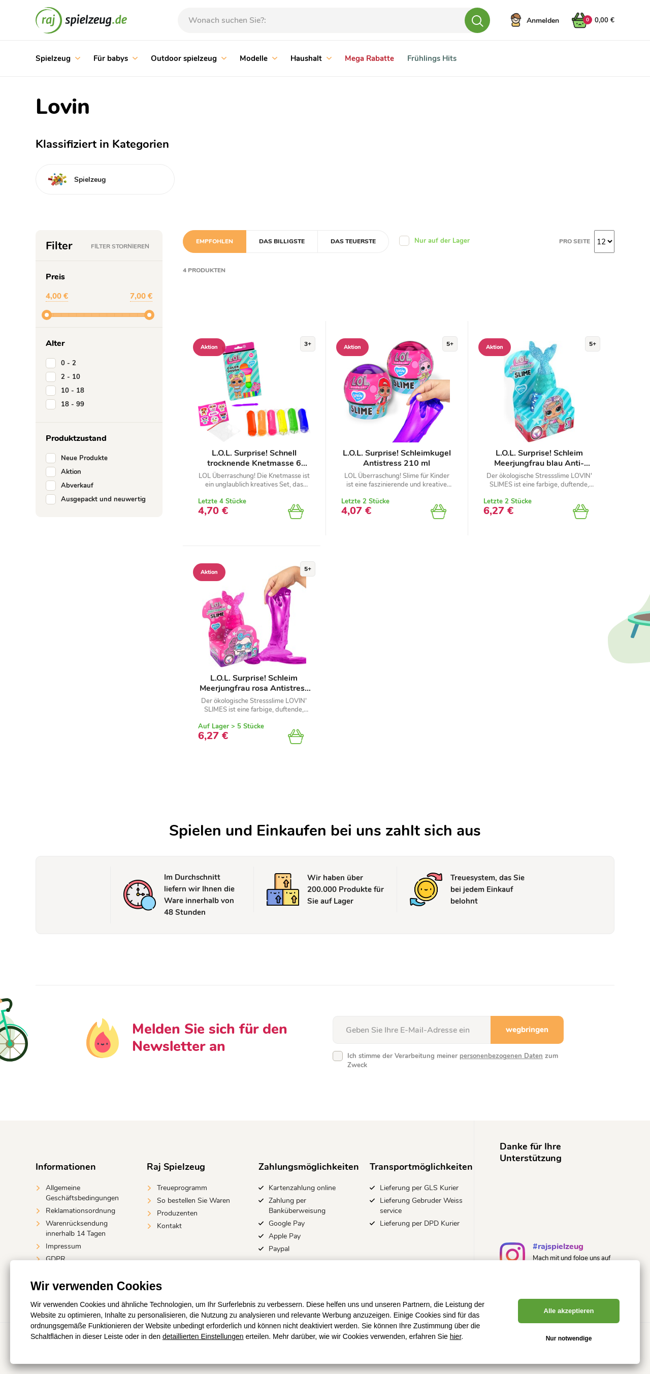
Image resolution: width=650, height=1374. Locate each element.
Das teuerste (353, 241)
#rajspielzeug (558, 1247)
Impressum (63, 1246)
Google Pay (287, 1223)
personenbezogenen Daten (501, 1056)
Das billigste (282, 241)
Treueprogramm (182, 1188)
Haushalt (311, 58)
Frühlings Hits (432, 58)
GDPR (56, 1259)
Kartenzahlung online (302, 1188)
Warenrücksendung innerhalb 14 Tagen (77, 1228)
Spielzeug (58, 58)
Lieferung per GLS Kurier (419, 1188)
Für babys (115, 58)
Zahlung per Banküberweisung (297, 1206)
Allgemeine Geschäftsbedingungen (82, 1193)
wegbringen (527, 1030)
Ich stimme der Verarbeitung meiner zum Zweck (452, 1060)
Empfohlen (214, 241)
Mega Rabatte (369, 58)
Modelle (258, 58)
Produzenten (177, 1213)
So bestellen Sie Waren (193, 1200)
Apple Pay (285, 1236)
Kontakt (169, 1226)
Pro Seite (574, 241)
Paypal (279, 1249)
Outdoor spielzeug (188, 58)
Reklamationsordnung (80, 1211)
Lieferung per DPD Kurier (420, 1223)
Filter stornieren (120, 246)
